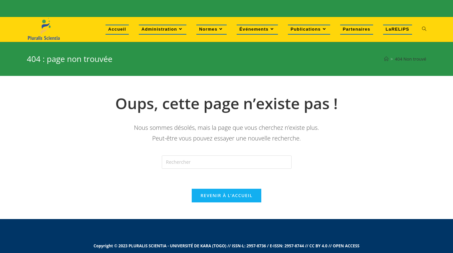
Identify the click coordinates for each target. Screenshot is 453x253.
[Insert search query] (227, 162)
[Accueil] (386, 59)
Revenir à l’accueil (226, 195)
